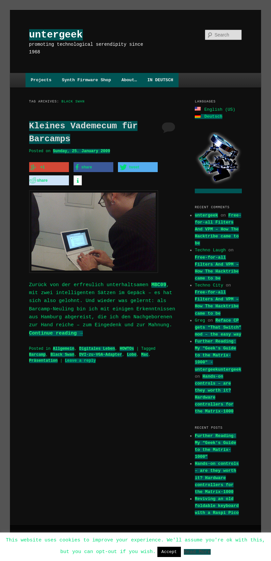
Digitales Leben (97, 346)
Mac (144, 352)
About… (129, 80)
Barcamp (37, 352)
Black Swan (62, 352)
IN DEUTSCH (160, 80)
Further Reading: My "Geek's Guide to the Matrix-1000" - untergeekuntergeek (218, 355)
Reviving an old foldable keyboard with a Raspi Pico (217, 505)
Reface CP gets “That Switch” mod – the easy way (218, 327)
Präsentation (43, 358)
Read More (197, 551)
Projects (41, 80)
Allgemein (64, 346)
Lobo (131, 352)
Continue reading (56, 331)
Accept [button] (169, 552)
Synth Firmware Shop (86, 80)
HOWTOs (127, 346)
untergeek (56, 34)
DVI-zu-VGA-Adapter (100, 352)
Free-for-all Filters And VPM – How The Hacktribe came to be (218, 229)
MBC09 (158, 283)
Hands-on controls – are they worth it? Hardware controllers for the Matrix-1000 (217, 477)
